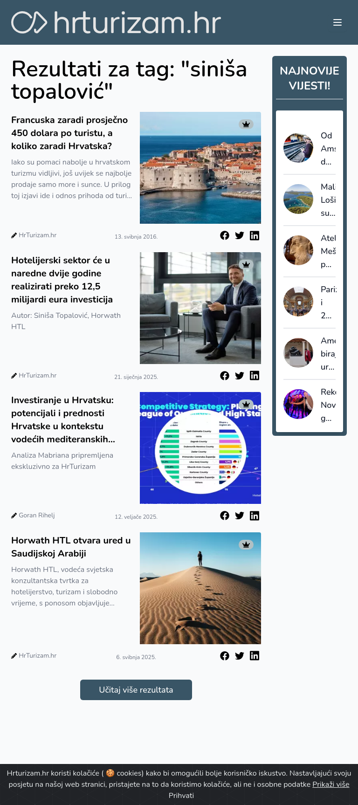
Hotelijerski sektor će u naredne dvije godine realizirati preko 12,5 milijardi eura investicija (62, 280)
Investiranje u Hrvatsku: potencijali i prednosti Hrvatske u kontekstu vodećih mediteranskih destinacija (62, 420)
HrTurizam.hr (37, 235)
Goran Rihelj (37, 515)
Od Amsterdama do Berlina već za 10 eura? (328, 149)
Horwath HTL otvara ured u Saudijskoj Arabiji (71, 547)
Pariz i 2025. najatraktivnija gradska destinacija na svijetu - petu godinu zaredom (329, 303)
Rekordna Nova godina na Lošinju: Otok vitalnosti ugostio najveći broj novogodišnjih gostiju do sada (328, 405)
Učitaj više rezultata (136, 689)
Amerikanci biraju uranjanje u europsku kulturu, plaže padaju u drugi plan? (328, 354)
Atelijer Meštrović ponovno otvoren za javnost (328, 252)
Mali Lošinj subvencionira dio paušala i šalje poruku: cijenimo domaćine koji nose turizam (328, 200)
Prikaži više (330, 784)
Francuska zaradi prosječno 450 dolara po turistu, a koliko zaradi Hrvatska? (69, 133)
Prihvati (181, 796)
